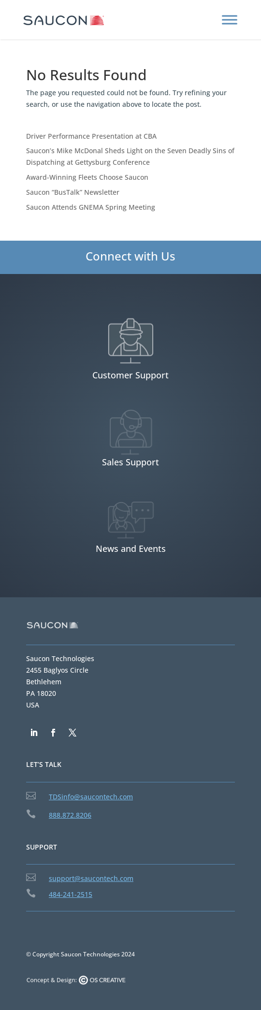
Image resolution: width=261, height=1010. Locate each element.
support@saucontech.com (91, 878)
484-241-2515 (70, 894)
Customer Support (130, 375)
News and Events (131, 548)
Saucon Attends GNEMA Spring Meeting (90, 207)
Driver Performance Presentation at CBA (91, 136)
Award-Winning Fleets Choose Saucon (87, 177)
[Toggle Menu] (229, 19)
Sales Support (130, 462)
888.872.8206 (70, 815)
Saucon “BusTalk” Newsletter (72, 192)
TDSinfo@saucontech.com (91, 796)
